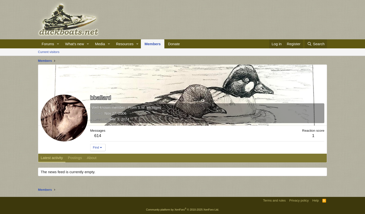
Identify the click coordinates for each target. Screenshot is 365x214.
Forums (48, 44)
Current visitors (48, 52)
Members (153, 44)
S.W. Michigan (149, 107)
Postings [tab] (75, 158)
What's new (74, 44)
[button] (58, 43)
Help (315, 200)
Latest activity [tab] (52, 158)
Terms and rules (274, 200)
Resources (125, 44)
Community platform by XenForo (182, 209)
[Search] (316, 43)
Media (100, 44)
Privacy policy (299, 200)
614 (97, 135)
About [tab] (91, 158)
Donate (174, 44)
